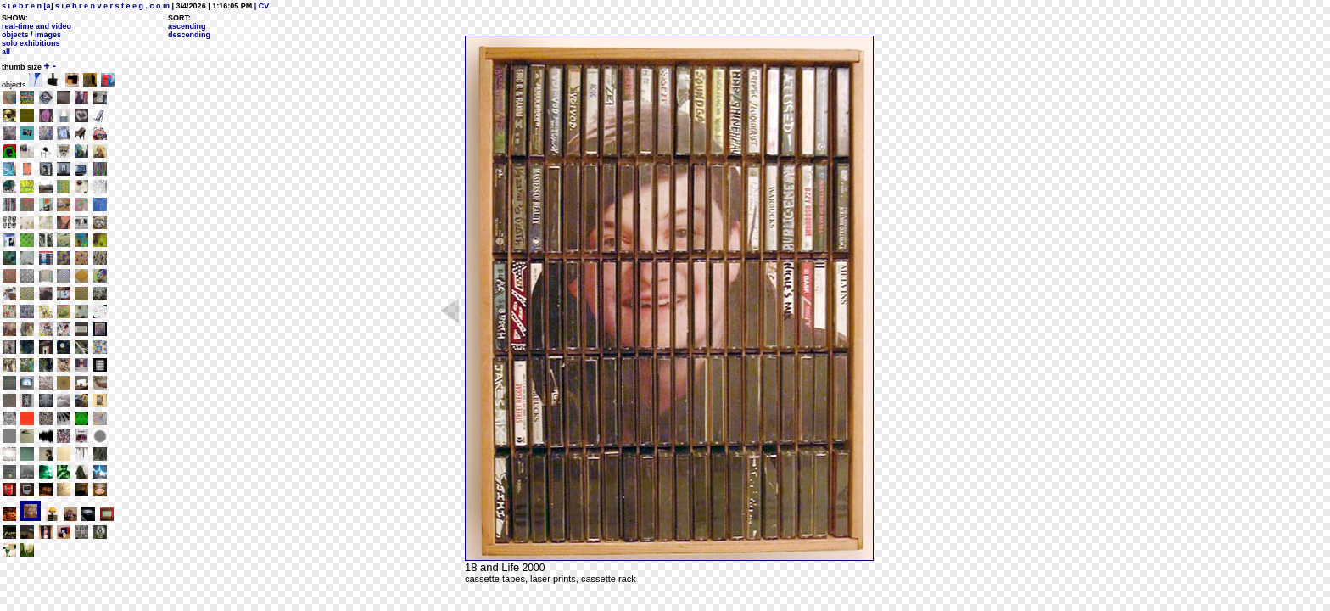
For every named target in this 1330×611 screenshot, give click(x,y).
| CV (260, 6)
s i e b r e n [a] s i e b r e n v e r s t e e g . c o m (86, 6)
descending (189, 35)
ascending (187, 26)
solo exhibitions (31, 43)
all (6, 52)
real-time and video (36, 26)
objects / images (31, 35)
